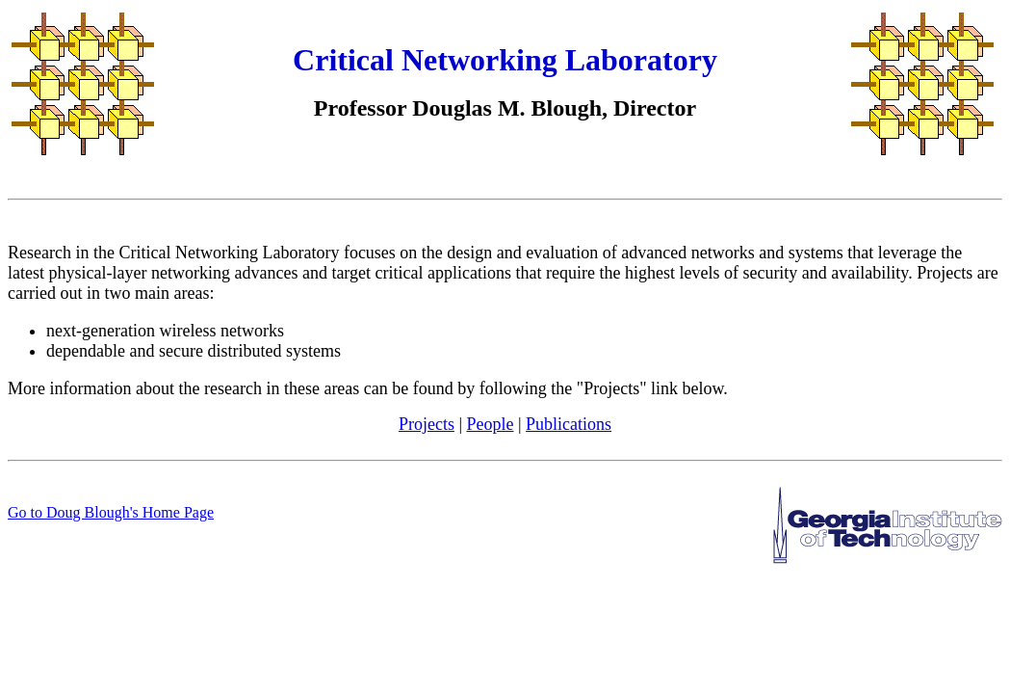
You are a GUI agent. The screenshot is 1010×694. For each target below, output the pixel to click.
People (490, 424)
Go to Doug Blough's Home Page (111, 512)
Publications (568, 424)
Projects (426, 424)
